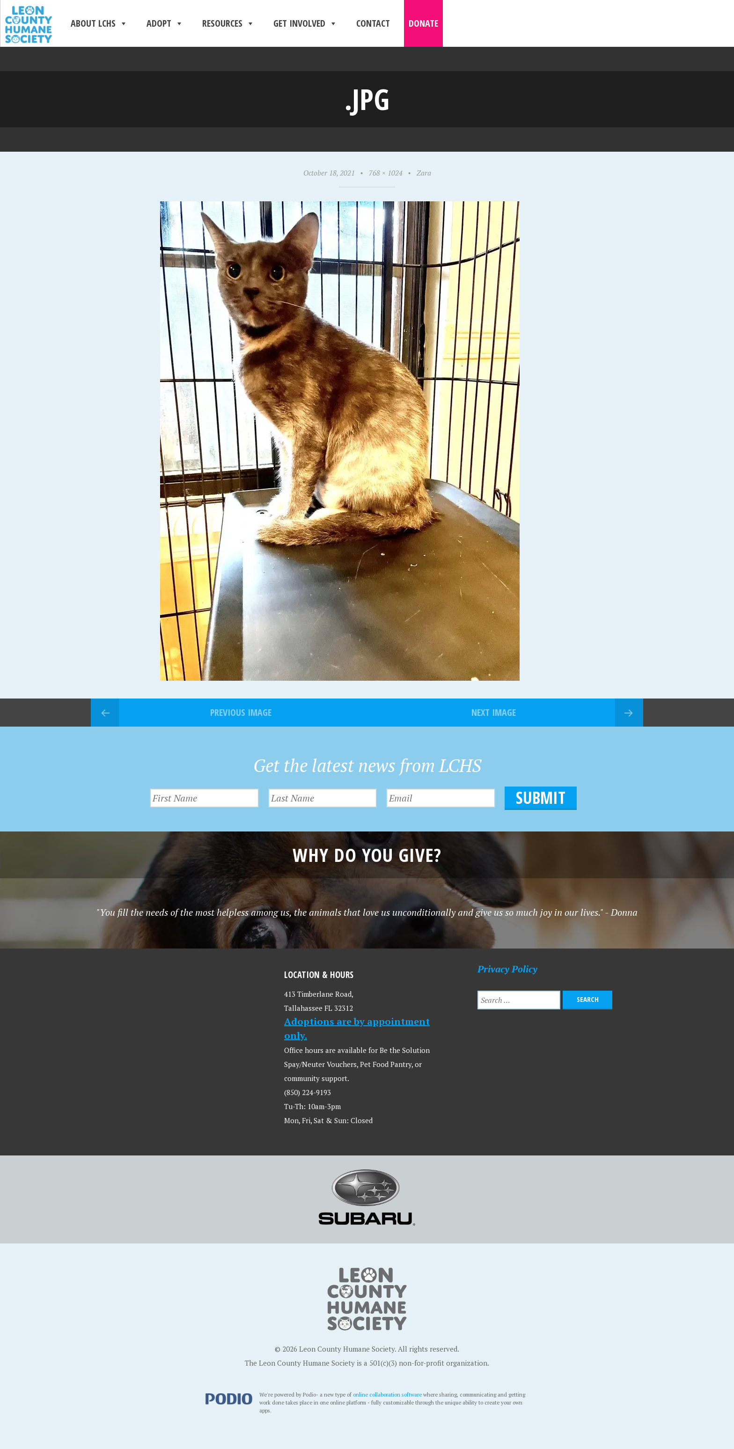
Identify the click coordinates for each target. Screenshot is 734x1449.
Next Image (493, 712)
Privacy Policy (507, 969)
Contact (373, 23)
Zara (424, 172)
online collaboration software (387, 1394)
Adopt (165, 23)
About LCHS (99, 23)
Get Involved (305, 23)
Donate (423, 23)
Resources (228, 23)
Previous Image (241, 712)
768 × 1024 (386, 172)
